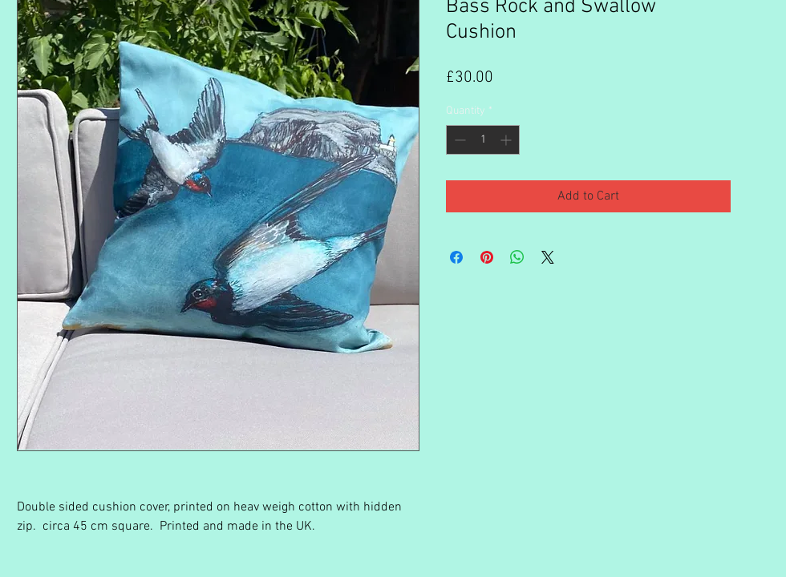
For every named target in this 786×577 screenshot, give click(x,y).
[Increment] (507, 140)
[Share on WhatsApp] (517, 257)
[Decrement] (458, 140)
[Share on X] (547, 257)
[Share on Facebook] (456, 257)
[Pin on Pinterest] (486, 257)
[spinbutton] (482, 140)
